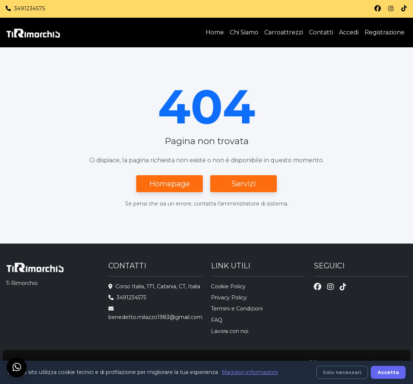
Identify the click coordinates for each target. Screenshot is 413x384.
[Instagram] (390, 9)
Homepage (169, 183)
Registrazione (384, 32)
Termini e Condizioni (237, 308)
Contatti (321, 32)
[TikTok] (403, 9)
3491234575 (29, 8)
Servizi (243, 183)
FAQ (216, 320)
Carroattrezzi (283, 32)
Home (215, 32)
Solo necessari (342, 372)
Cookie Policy (228, 286)
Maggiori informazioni (250, 372)
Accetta (388, 372)
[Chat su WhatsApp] (17, 367)
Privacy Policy (229, 297)
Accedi (349, 32)
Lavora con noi (229, 331)
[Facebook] (378, 9)
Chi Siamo (244, 32)
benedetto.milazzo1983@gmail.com (155, 317)
